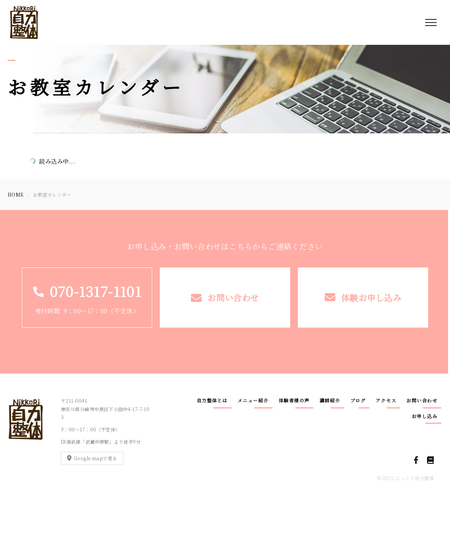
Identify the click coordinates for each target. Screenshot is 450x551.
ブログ (358, 400)
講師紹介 (330, 400)
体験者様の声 (294, 400)
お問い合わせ (421, 400)
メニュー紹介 (253, 400)
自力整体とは (212, 400)
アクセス (386, 400)
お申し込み (425, 416)
